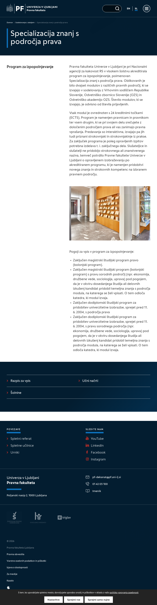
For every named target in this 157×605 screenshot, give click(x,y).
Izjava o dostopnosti (17, 568)
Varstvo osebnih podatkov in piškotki (26, 561)
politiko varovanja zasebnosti (124, 593)
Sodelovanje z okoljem (25, 23)
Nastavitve (53, 600)
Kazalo (10, 581)
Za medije (12, 574)
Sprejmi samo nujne (99, 600)
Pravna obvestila (15, 554)
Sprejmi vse (73, 600)
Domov (10, 23)
